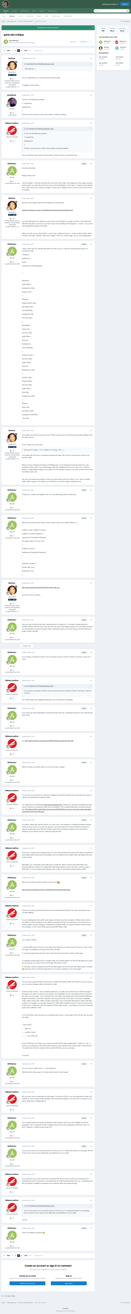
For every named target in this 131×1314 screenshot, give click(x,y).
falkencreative (11, 123)
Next (26, 50)
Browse (5, 11)
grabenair (11, 95)
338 (12, 113)
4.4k (12, 141)
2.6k (12, 79)
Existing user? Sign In (110, 4)
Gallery (39, 16)
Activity (14, 11)
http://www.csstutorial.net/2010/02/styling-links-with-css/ (41, 587)
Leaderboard (68, 16)
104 (12, 181)
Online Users (56, 16)
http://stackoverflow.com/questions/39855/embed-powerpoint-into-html (49, 741)
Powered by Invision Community (65, 1311)
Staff (46, 16)
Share (73, 42)
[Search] (104, 10)
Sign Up (125, 4)
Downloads (29, 16)
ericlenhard (124, 47)
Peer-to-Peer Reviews (27, 43)
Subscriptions (52, 11)
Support (41, 11)
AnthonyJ (14, 40)
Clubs (4, 16)
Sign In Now (68, 1283)
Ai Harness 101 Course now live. (48, 27)
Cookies (65, 1308)
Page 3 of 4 (39, 50)
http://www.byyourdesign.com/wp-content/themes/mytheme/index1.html (46, 890)
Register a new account (27, 1283)
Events (20, 16)
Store (34, 11)
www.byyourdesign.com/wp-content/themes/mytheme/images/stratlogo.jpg (47, 210)
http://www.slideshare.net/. (53, 805)
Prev (8, 50)
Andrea (11, 58)
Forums (11, 16)
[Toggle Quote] (25, 64)
